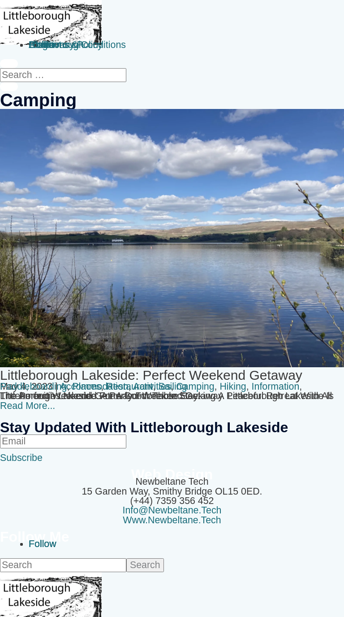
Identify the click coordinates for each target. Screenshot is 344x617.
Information (276, 386)
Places (86, 386)
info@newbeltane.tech (172, 510)
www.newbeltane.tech (172, 520)
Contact (45, 44)
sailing (172, 386)
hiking (232, 386)
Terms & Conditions (84, 44)
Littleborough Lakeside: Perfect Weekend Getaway (151, 375)
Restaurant (129, 386)
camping (195, 386)
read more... (27, 405)
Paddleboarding (33, 386)
